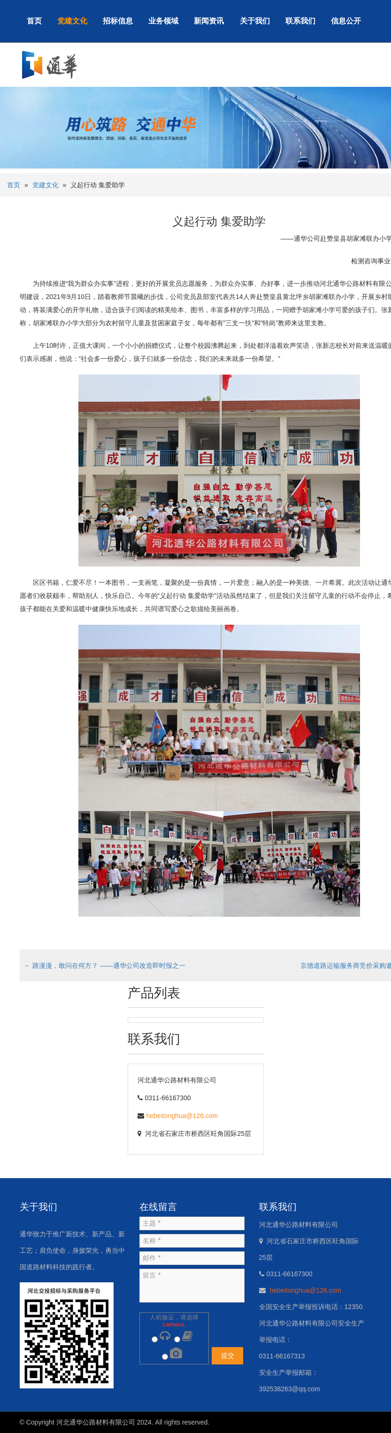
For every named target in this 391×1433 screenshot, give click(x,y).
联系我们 (300, 21)
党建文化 (72, 21)
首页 (34, 21)
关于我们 (255, 21)
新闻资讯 (209, 21)
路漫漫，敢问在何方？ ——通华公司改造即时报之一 (105, 965)
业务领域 (163, 21)
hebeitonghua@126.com (182, 1115)
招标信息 (118, 21)
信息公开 (346, 21)
